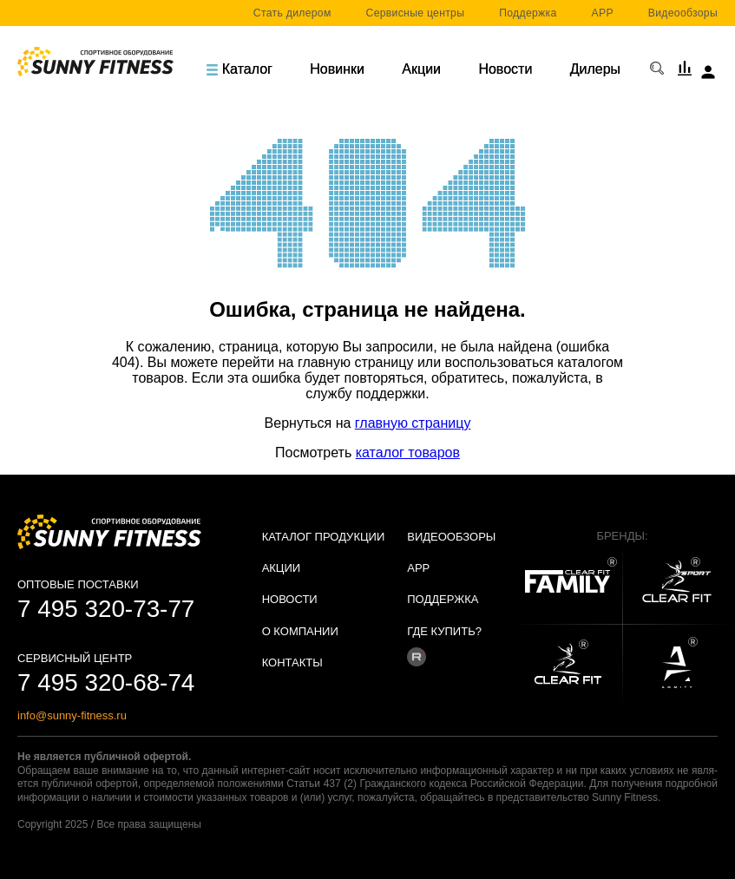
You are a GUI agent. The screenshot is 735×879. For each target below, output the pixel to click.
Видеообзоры (683, 13)
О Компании (300, 631)
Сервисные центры (415, 13)
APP (603, 13)
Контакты (292, 662)
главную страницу (413, 423)
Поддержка (527, 13)
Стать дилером (292, 13)
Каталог (239, 69)
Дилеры (595, 69)
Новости (505, 69)
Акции (421, 69)
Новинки (337, 69)
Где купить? (444, 631)
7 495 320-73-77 (105, 608)
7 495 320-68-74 (105, 682)
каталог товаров (408, 452)
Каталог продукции (323, 536)
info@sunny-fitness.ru (72, 715)
